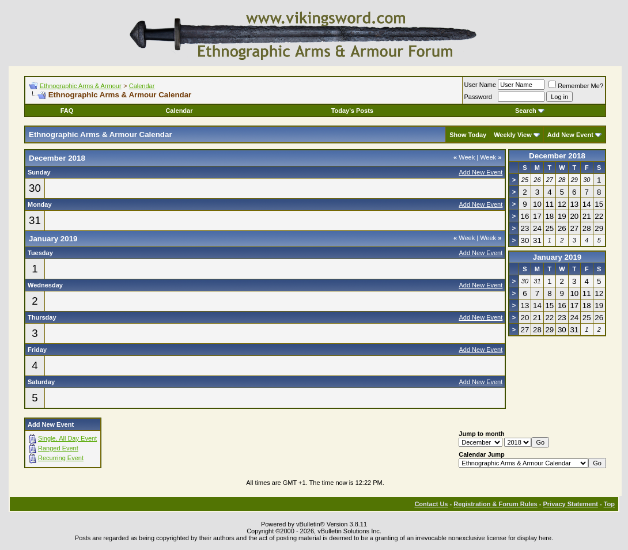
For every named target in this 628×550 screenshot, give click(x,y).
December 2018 (557, 155)
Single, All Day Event (67, 438)
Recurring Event (61, 457)
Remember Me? (575, 85)
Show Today (467, 134)
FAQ (67, 110)
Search (529, 110)
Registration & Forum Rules (495, 503)
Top (609, 503)
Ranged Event (58, 448)
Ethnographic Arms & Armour (81, 85)
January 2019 (557, 257)
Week (464, 157)
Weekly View (513, 134)
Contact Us (431, 503)
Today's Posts (352, 110)
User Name (480, 84)
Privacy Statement (570, 503)
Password (478, 96)
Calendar (142, 85)
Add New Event (570, 134)
